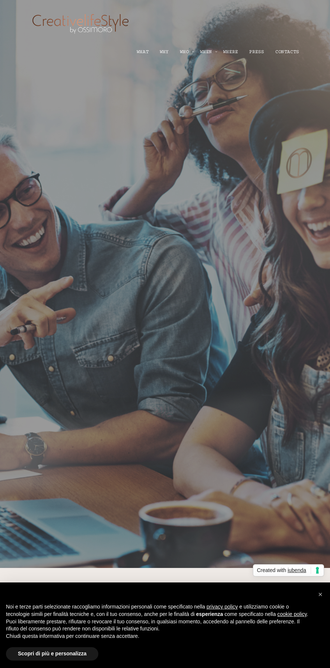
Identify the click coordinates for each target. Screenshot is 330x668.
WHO (184, 52)
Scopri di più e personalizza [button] (52, 653)
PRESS (256, 52)
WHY (164, 52)
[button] (320, 594)
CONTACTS (287, 52)
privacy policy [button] (222, 607)
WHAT (143, 52)
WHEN (206, 52)
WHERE (230, 52)
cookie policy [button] (292, 614)
